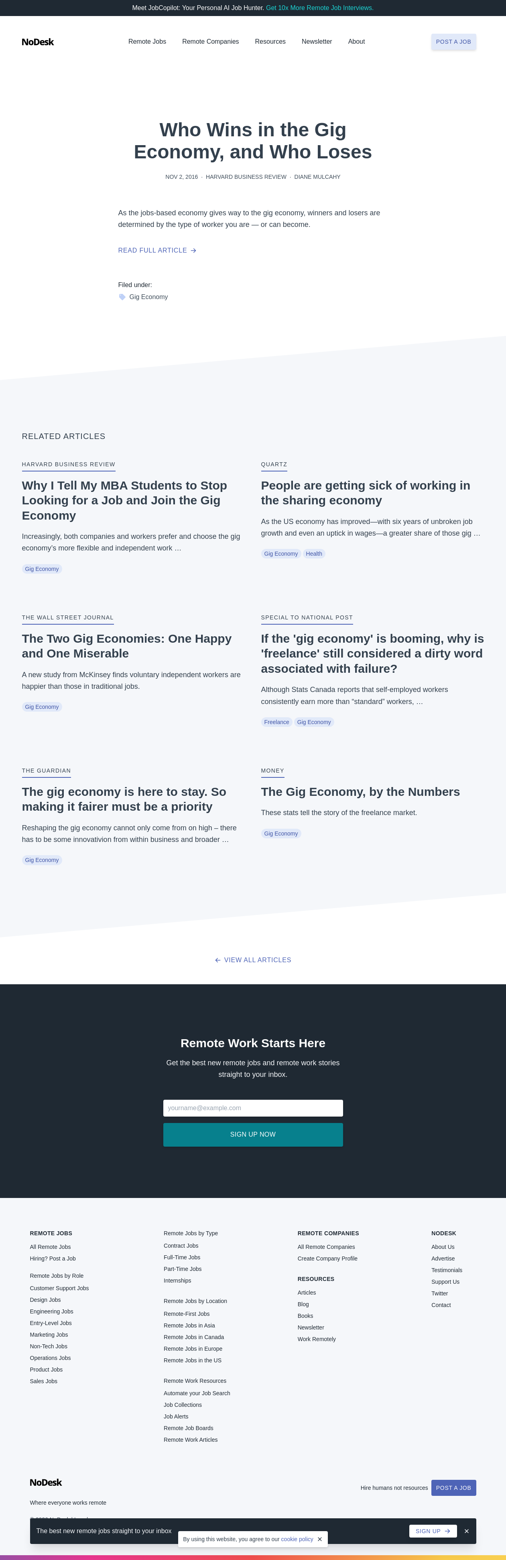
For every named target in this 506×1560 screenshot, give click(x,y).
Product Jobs (46, 1369)
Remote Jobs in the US (193, 1360)
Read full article (157, 250)
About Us (443, 1247)
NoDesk (443, 1233)
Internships (177, 1280)
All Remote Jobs (50, 1247)
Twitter (439, 1293)
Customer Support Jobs (59, 1288)
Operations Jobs (50, 1358)
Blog (303, 1304)
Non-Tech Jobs (48, 1346)
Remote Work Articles (190, 1440)
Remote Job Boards (188, 1428)
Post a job (453, 41)
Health (314, 553)
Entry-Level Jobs (51, 1323)
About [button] (356, 41)
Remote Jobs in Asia (189, 1325)
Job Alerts (176, 1416)
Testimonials (446, 1270)
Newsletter (317, 41)
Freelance (276, 722)
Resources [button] (270, 41)
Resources (316, 1279)
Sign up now (253, 1134)
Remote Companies (210, 41)
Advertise (443, 1258)
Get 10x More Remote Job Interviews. (320, 7)
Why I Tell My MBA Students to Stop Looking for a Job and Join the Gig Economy (125, 500)
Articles (307, 1292)
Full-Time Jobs (182, 1257)
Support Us (445, 1282)
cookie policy (297, 1539)
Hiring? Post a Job (53, 1258)
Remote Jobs (147, 41)
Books (305, 1316)
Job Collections (183, 1405)
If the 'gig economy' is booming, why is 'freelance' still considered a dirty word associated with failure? (372, 653)
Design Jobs (45, 1300)
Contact (441, 1305)
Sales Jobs (43, 1381)
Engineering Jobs (51, 1311)
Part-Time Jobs (182, 1269)
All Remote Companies (326, 1247)
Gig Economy (143, 297)
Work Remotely (317, 1339)
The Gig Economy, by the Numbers (360, 791)
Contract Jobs (181, 1245)
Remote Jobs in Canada (194, 1337)
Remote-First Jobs (186, 1314)
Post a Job (453, 1488)
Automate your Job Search (197, 1393)
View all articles (253, 960)
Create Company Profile (328, 1258)
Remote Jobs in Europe (193, 1349)
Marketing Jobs (49, 1334)
